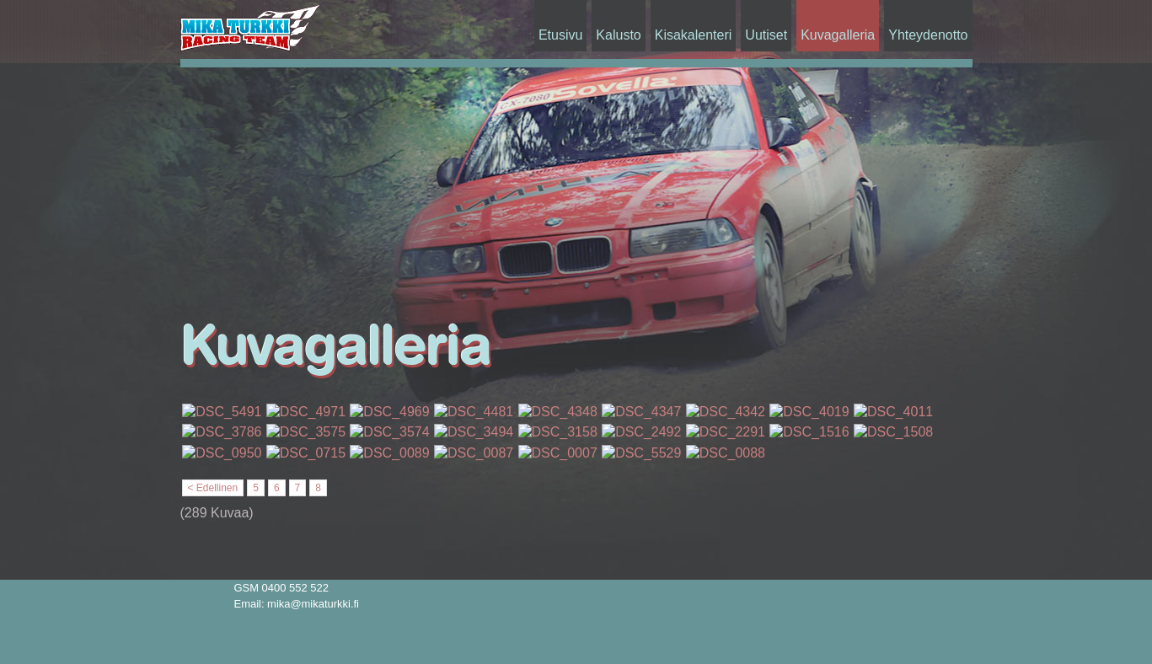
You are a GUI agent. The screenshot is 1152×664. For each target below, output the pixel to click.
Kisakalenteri (693, 35)
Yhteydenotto (927, 35)
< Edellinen (213, 488)
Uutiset (766, 35)
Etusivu (560, 35)
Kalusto (618, 35)
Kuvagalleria (838, 35)
